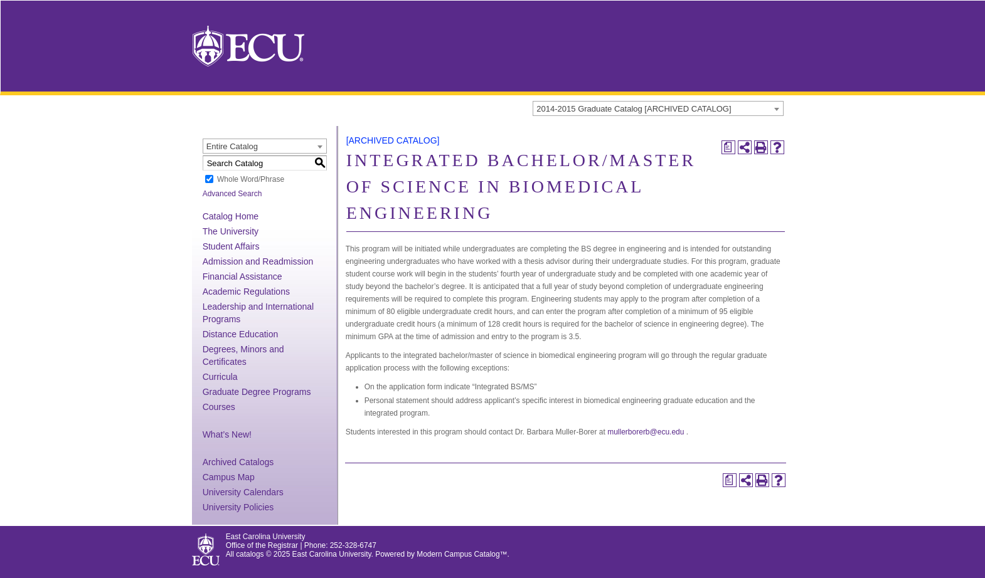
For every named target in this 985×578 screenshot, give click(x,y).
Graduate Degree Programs (257, 392)
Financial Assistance (242, 276)
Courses (219, 407)
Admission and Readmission (258, 261)
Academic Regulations (246, 291)
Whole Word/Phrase (250, 179)
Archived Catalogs (238, 462)
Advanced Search (232, 193)
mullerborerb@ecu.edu (645, 432)
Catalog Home (231, 216)
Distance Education (241, 334)
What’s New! (227, 434)
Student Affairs (231, 246)
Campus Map (229, 477)
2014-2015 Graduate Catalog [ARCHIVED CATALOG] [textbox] (633, 108)
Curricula (220, 377)
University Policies (238, 507)
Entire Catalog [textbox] (232, 146)
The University (230, 231)
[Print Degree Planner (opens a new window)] (728, 147)
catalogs (250, 554)
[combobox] (658, 108)
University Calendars (243, 492)
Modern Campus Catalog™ (462, 554)
